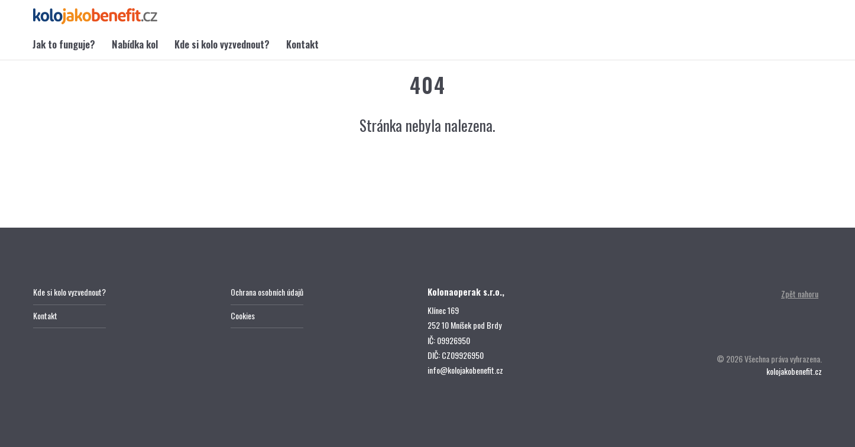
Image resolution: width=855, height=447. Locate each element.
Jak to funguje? (64, 44)
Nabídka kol (135, 44)
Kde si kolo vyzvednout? (222, 44)
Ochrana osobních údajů (267, 292)
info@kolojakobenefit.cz (465, 370)
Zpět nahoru (799, 293)
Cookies (243, 315)
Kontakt (302, 44)
